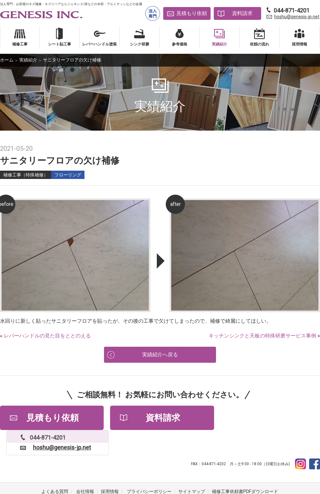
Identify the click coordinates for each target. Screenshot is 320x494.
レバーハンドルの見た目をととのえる (47, 336)
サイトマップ (191, 468)
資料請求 (242, 13)
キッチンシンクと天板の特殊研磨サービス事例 (262, 336)
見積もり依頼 (191, 13)
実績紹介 (28, 59)
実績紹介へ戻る (160, 355)
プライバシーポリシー (149, 468)
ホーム (6, 59)
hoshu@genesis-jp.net (296, 16)
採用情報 (110, 468)
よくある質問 (54, 468)
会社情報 (85, 468)
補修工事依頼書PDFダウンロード (245, 468)
